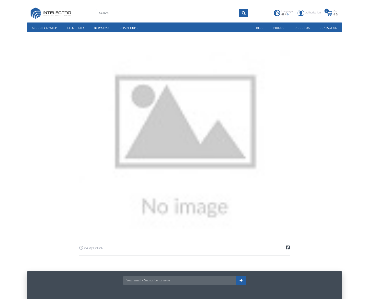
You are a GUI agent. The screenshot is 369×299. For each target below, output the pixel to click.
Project (279, 28)
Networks (102, 28)
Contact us (328, 28)
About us (303, 28)
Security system (45, 28)
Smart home (128, 28)
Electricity (75, 28)
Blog (260, 28)
